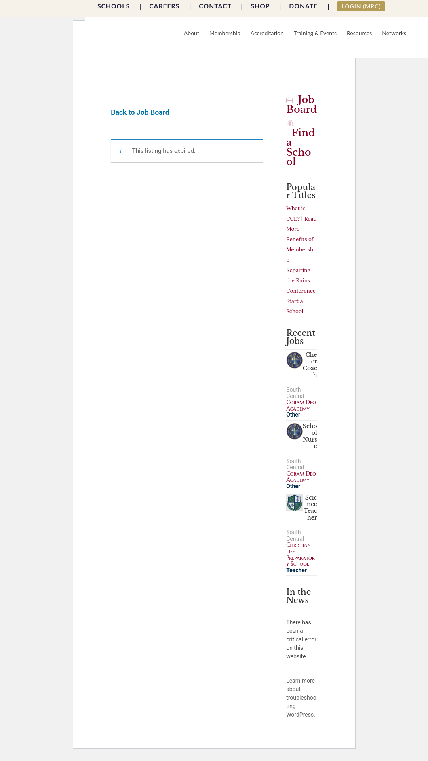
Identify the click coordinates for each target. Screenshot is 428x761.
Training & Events (315, 33)
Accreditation (267, 33)
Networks (394, 33)
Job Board (301, 104)
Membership (224, 33)
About (191, 33)
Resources (359, 33)
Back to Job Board (140, 112)
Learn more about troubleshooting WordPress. (301, 697)
